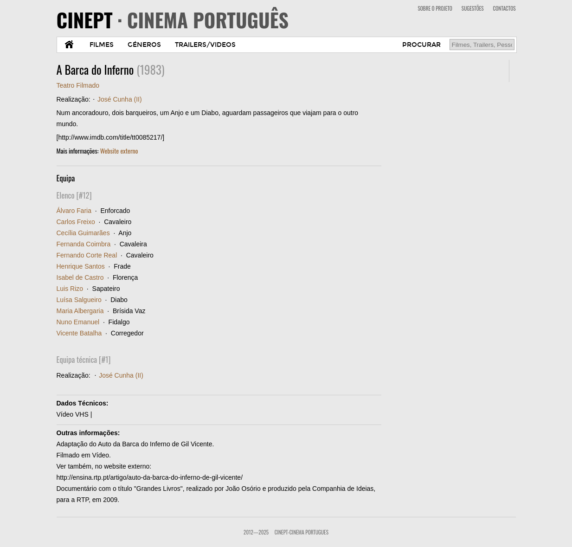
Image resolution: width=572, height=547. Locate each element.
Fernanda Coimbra (84, 244)
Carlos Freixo (76, 221)
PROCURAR (421, 45)
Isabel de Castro (80, 277)
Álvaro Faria (74, 210)
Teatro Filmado (78, 85)
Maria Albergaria (80, 311)
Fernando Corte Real (87, 255)
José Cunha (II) (119, 99)
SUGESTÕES (473, 8)
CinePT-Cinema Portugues (301, 532)
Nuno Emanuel (78, 322)
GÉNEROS (144, 45)
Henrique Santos (81, 266)
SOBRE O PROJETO (435, 8)
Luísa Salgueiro (79, 299)
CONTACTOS (504, 8)
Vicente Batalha (79, 333)
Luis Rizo (70, 288)
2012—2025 (256, 532)
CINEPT (173, 19)
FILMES (102, 45)
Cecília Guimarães (83, 233)
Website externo (119, 150)
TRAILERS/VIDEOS (205, 45)
